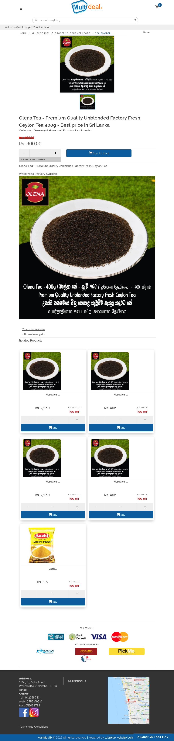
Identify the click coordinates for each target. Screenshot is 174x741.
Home (23, 33)
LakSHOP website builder (120, 737)
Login (28, 27)
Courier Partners (87, 644)
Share (146, 32)
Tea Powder (103, 33)
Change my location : (153, 737)
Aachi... (53, 569)
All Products (41, 33)
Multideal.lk (77, 681)
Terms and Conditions (33, 727)
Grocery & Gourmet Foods (72, 33)
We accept (87, 628)
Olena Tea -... (53, 394)
